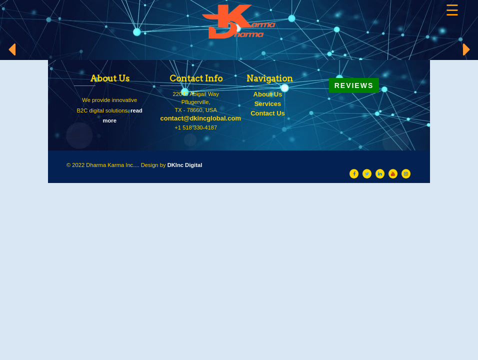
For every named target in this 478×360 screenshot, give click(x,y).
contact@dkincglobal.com (200, 118)
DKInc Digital (185, 165)
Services (268, 104)
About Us (268, 94)
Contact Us (267, 113)
